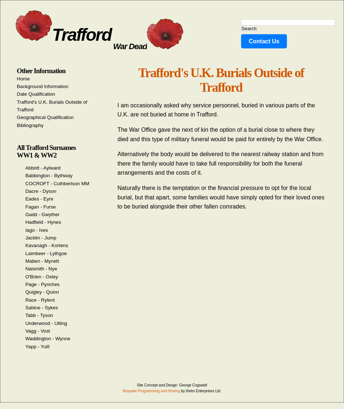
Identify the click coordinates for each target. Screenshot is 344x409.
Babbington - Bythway (49, 175)
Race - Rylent (40, 300)
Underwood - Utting (46, 323)
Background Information (42, 86)
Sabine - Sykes (41, 307)
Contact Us (264, 41)
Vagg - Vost (37, 331)
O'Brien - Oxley (41, 276)
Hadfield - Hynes (43, 222)
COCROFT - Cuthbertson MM (57, 183)
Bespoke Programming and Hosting (151, 391)
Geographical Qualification (45, 117)
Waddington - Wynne (48, 338)
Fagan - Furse (40, 207)
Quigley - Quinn (42, 292)
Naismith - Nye (41, 268)
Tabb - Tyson (39, 315)
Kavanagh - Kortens (46, 245)
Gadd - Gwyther (42, 214)
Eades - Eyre (39, 199)
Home (23, 79)
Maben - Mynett (42, 261)
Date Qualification (36, 94)
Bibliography (30, 125)
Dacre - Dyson (40, 191)
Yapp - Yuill (37, 346)
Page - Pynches (42, 284)
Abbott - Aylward (43, 168)
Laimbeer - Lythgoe (46, 253)
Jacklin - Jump (40, 238)
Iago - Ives (36, 230)
